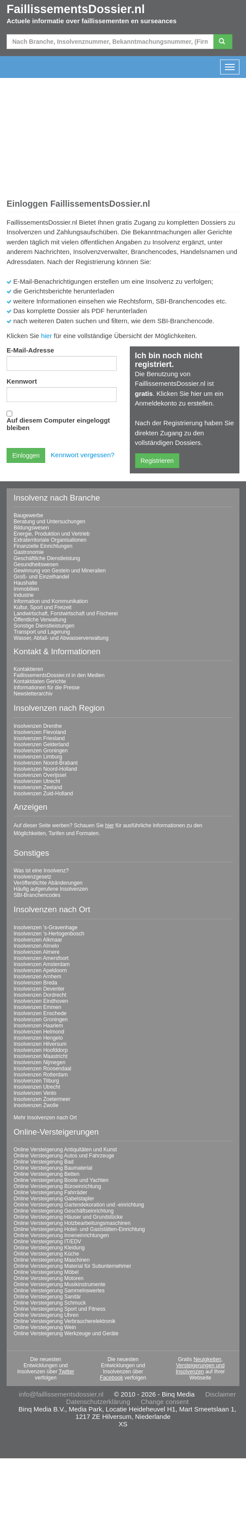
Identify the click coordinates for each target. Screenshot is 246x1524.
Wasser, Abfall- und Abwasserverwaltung (61, 638)
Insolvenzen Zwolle (36, 1105)
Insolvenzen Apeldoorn (40, 970)
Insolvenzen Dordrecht (40, 995)
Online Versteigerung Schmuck (50, 1303)
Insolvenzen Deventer (39, 989)
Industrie (24, 595)
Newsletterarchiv (33, 694)
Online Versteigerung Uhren (46, 1315)
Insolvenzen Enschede (40, 1013)
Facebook (111, 1378)
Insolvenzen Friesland (39, 738)
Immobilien (26, 589)
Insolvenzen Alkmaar (38, 940)
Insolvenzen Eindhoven (41, 1001)
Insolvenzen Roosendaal (42, 1068)
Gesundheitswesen (36, 564)
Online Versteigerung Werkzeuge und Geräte (66, 1333)
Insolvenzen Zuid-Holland (43, 793)
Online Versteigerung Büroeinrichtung (57, 1186)
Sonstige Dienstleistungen (44, 626)
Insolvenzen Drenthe (38, 726)
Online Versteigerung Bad (44, 1162)
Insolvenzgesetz (32, 877)
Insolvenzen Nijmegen (39, 1062)
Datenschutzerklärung (98, 1401)
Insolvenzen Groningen (41, 751)
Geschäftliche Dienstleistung (47, 558)
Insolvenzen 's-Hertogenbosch (49, 934)
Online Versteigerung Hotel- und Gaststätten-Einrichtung (79, 1229)
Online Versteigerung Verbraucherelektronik (64, 1321)
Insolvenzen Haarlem (38, 1026)
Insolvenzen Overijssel (40, 775)
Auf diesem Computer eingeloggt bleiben (58, 423)
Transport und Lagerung (42, 632)
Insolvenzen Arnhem (37, 977)
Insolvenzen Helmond (39, 1032)
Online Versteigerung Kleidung (49, 1248)
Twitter (66, 1372)
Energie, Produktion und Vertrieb (51, 534)
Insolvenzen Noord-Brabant (46, 763)
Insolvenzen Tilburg (36, 1081)
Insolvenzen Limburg (38, 757)
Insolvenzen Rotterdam (41, 1075)
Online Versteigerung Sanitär (47, 1297)
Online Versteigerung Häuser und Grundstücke (68, 1217)
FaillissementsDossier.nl (76, 9)
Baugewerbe (28, 515)
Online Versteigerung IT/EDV (47, 1241)
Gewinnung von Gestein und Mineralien (60, 571)
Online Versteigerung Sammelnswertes (59, 1291)
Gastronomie (29, 552)
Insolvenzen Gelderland (41, 744)
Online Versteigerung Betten (46, 1174)
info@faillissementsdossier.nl (61, 1394)
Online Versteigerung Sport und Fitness (59, 1309)
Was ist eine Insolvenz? (41, 871)
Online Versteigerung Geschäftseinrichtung (64, 1211)
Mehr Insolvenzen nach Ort (45, 1118)
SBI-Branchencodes (37, 895)
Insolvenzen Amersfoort (41, 958)
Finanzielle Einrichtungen (43, 546)
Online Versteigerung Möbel (46, 1272)
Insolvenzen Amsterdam (42, 964)
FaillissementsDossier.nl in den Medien (59, 675)
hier (46, 335)
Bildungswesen (31, 528)
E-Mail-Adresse (30, 350)
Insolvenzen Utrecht (37, 781)
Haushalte (25, 583)
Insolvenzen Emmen (37, 1007)
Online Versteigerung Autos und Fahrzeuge (64, 1156)
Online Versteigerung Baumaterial (53, 1168)
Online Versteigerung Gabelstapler (54, 1199)
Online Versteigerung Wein (45, 1327)
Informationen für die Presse (47, 687)
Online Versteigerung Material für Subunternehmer (72, 1266)
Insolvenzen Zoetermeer (42, 1099)
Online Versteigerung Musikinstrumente (59, 1284)
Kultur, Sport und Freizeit (42, 607)
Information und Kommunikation (51, 601)
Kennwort (22, 381)
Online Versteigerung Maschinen (51, 1260)
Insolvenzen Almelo (36, 946)
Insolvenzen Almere (37, 952)
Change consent (165, 1401)
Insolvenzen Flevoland (40, 732)
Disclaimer (220, 1394)
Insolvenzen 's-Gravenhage (46, 927)
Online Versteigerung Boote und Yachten (61, 1180)
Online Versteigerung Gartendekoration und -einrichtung (79, 1205)
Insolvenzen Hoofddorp (41, 1050)
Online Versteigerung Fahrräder (50, 1192)
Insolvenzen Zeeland (38, 787)
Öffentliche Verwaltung (40, 620)
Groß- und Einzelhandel (41, 577)
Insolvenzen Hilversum (40, 1044)
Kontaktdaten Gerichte (40, 681)
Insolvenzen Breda (35, 983)
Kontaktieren (28, 669)
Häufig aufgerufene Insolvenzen (51, 889)
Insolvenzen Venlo (35, 1093)
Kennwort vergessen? (82, 455)
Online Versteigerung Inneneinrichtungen (61, 1235)
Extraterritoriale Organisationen (50, 540)
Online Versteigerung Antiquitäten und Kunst (65, 1150)
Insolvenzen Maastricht (41, 1056)
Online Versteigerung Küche (46, 1254)
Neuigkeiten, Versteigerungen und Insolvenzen (200, 1365)
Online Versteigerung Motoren (48, 1278)
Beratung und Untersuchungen (49, 522)
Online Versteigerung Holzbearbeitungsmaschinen (72, 1223)
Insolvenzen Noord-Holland (45, 769)
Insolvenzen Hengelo (38, 1038)
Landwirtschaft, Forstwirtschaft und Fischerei (66, 613)
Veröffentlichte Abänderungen (48, 883)
